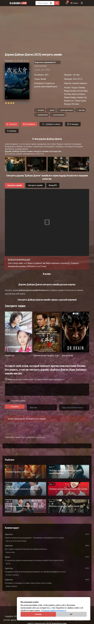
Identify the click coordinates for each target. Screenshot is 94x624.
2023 (46, 74)
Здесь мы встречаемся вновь (16, 541)
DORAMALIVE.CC (9, 437)
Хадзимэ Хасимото (79, 83)
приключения (43, 114)
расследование (59, 114)
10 (28, 103)
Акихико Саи (82, 97)
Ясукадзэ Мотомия (71, 103)
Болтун (8, 564)
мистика (82, 110)
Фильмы (18, 437)
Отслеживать (29, 124)
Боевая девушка (11, 586)
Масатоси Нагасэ (78, 94)
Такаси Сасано (80, 100)
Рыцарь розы (10, 552)
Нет (71, 614)
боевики (41, 110)
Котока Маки (82, 90)
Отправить (15, 406)
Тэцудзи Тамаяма (78, 87)
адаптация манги (66, 110)
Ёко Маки (67, 94)
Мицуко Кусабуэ (70, 90)
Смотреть (12, 124)
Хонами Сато (69, 100)
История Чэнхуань (12, 575)
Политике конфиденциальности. (54, 610)
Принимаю (38, 614)
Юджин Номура (70, 97)
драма (52, 110)
